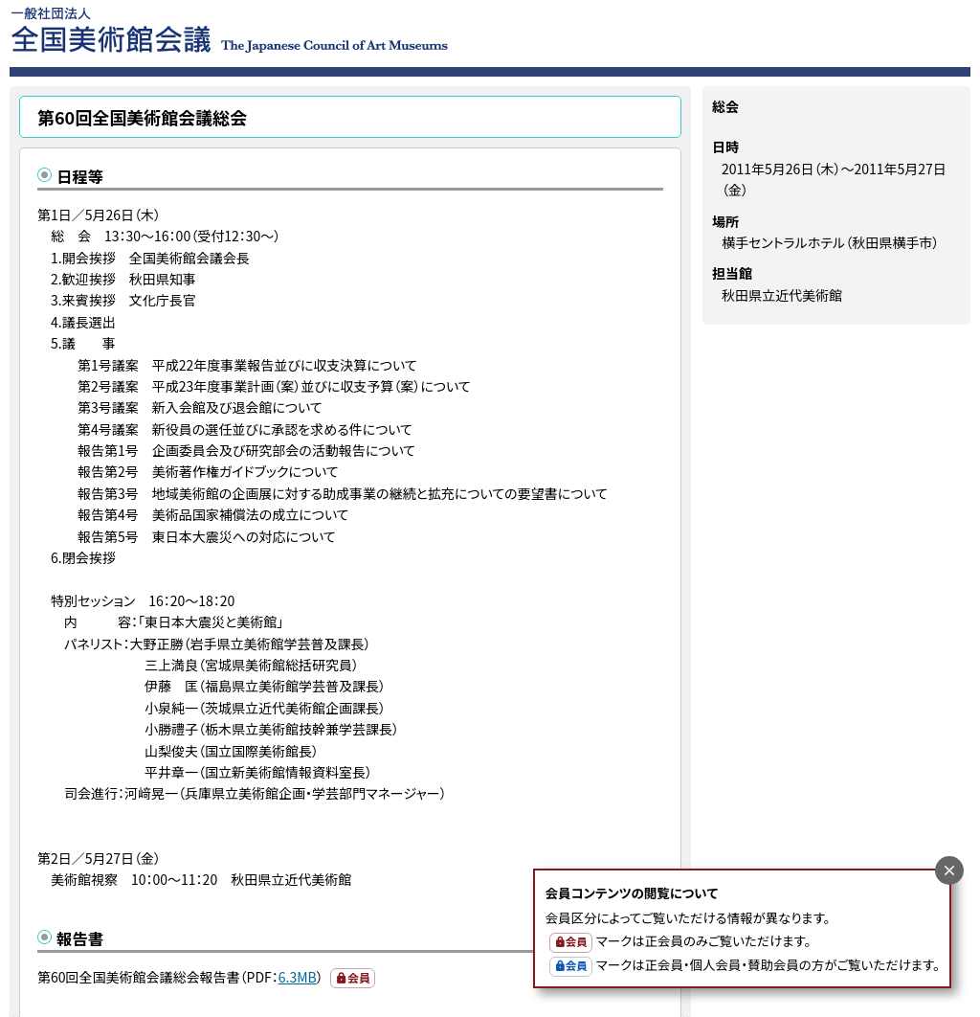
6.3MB (297, 976)
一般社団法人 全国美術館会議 (346, 28)
